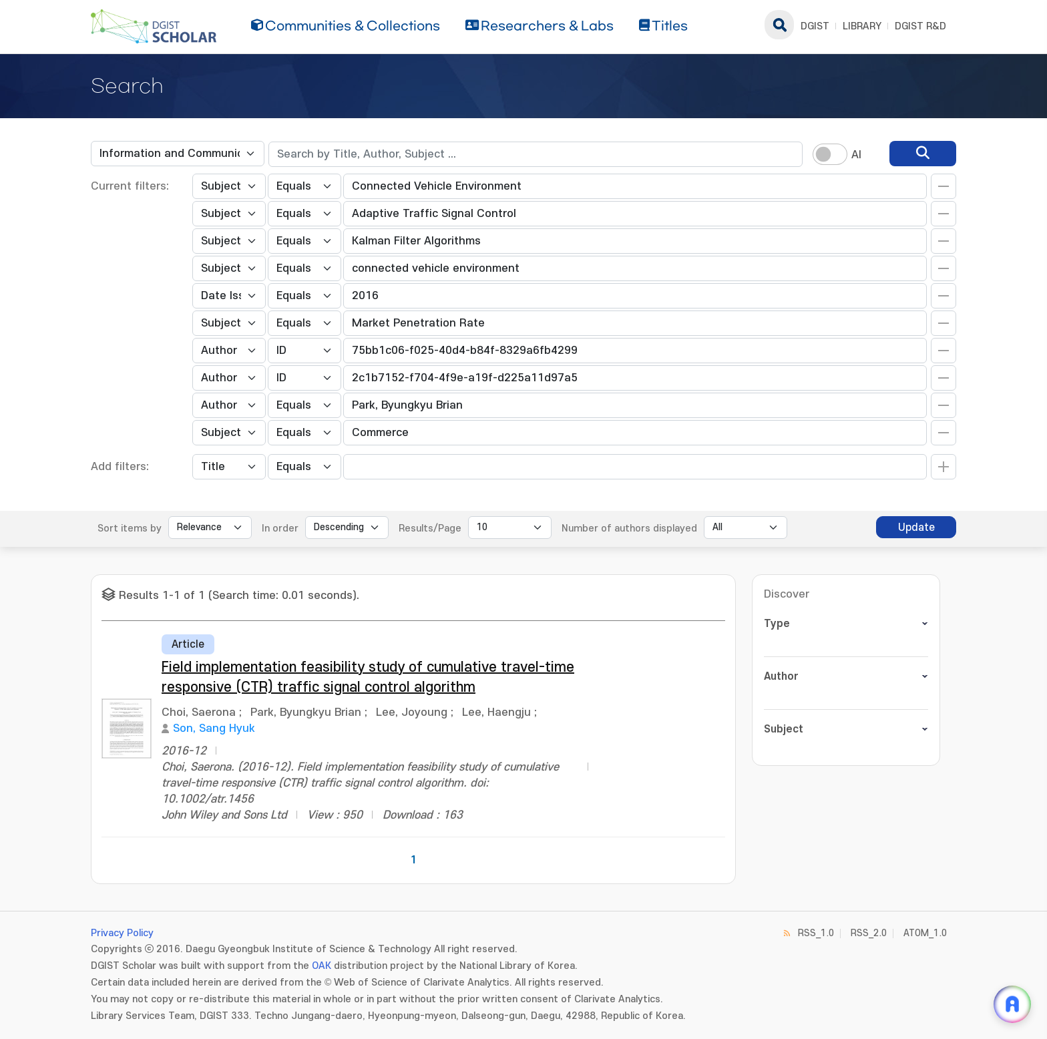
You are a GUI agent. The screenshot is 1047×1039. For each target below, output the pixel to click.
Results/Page (430, 528)
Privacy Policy (122, 933)
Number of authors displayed (629, 528)
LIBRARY (862, 26)
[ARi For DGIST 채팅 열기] (1012, 1004)
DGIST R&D (920, 26)
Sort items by (129, 528)
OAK (321, 966)
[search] (922, 153)
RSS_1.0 (816, 933)
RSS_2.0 (869, 933)
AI (856, 155)
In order (280, 528)
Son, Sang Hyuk (214, 728)
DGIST (815, 26)
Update (916, 528)
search (779, 24)
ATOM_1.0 (925, 933)
